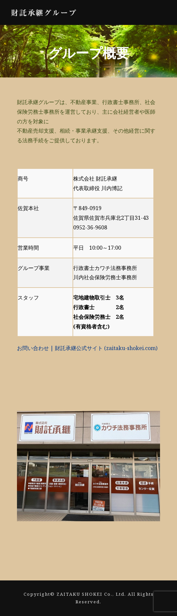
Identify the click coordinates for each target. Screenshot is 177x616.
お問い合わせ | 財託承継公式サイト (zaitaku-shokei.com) (87, 348)
